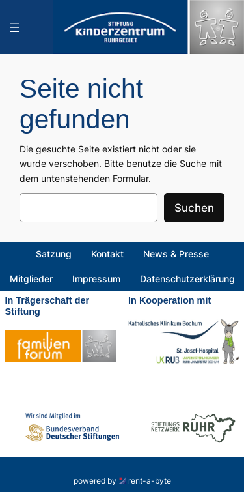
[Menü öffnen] (14, 27)
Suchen (194, 207)
